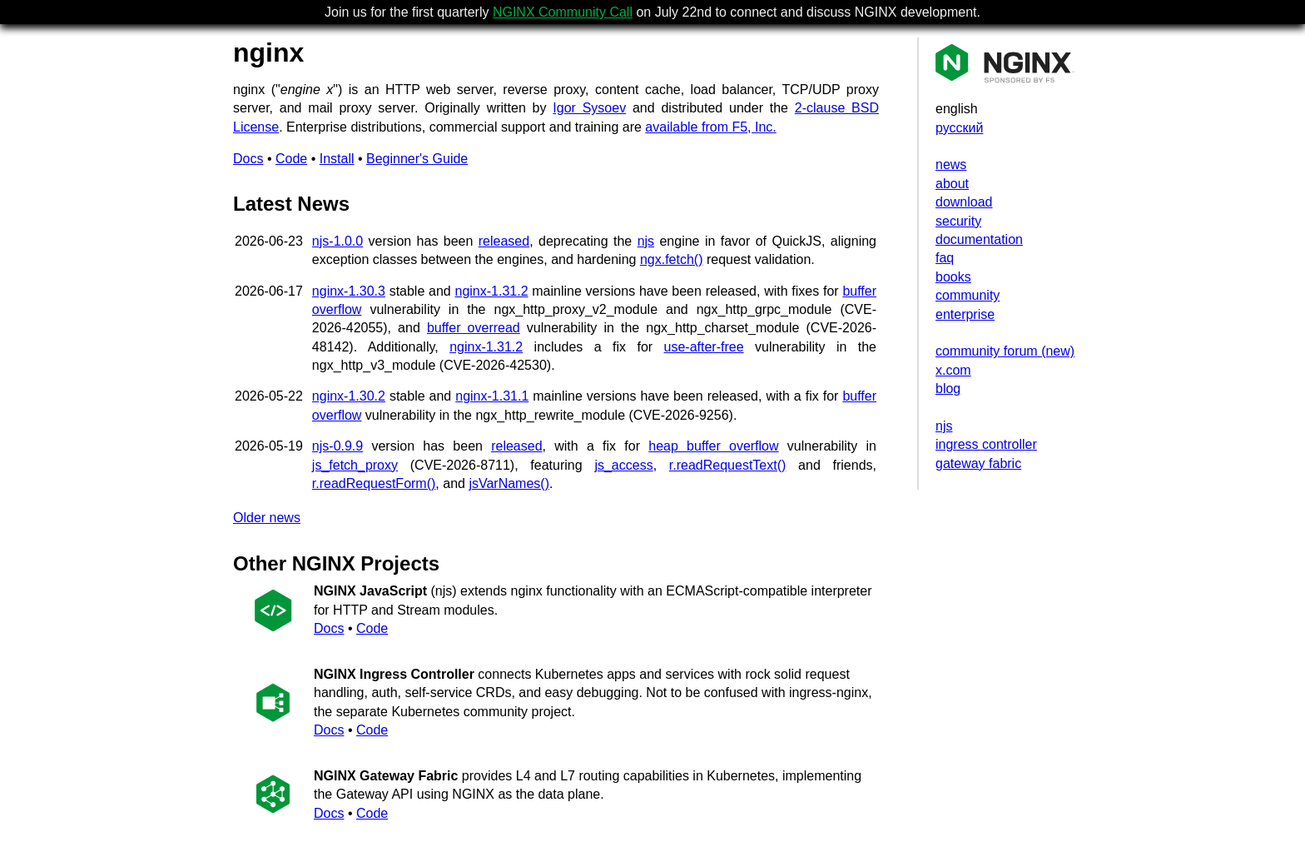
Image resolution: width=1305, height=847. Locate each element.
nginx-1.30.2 (348, 396)
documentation (979, 239)
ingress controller (986, 444)
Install (337, 159)
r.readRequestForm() (374, 483)
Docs (248, 159)
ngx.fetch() (671, 259)
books (953, 277)
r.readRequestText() (727, 465)
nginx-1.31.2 (491, 291)
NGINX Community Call (563, 12)
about (952, 184)
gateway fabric (978, 463)
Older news (266, 518)
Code (291, 159)
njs (943, 426)
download (964, 202)
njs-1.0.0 (337, 241)
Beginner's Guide (417, 159)
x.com (953, 370)
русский (959, 128)
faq (944, 258)
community (967, 295)
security (958, 221)
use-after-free (704, 347)
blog (947, 388)
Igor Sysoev (589, 108)
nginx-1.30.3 (348, 291)
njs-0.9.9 (337, 446)
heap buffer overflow (713, 446)
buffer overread (473, 328)
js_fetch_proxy (355, 465)
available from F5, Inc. (710, 127)
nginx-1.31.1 (491, 396)
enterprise (965, 314)
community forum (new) (1004, 351)
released (504, 241)
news (950, 164)
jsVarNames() (509, 483)
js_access (623, 465)
